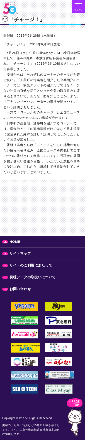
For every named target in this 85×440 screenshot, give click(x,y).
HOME (15, 241)
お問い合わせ (20, 289)
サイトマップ (20, 253)
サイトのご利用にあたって (31, 265)
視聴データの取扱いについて (33, 277)
